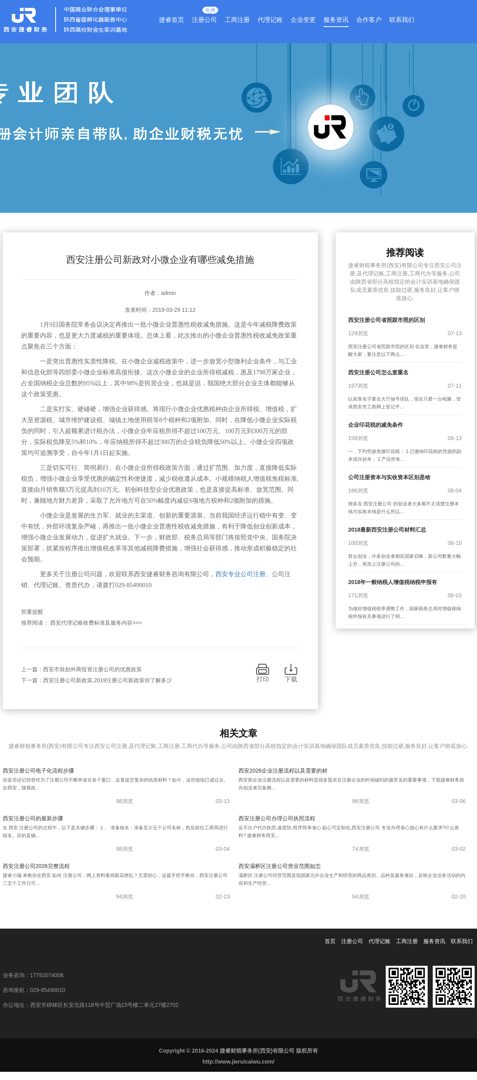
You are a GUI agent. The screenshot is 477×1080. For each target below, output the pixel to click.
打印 (263, 679)
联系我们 (401, 19)
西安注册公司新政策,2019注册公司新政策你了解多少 (107, 680)
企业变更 (303, 19)
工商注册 (237, 19)
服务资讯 (336, 19)
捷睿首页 (171, 19)
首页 (330, 941)
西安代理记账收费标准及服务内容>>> (96, 623)
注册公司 (204, 18)
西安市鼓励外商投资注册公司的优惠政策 (92, 669)
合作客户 (368, 19)
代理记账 (270, 19)
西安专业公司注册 (240, 574)
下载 (291, 679)
